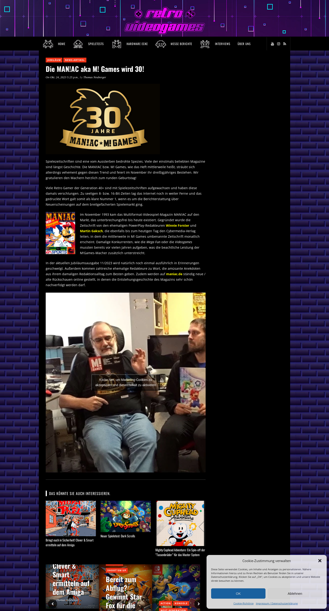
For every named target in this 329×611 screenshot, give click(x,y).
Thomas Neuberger (94, 77)
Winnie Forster (177, 225)
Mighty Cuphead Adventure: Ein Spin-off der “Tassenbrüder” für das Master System (180, 552)
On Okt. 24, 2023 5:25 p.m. (62, 77)
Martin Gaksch (91, 231)
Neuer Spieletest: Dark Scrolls (118, 535)
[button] (320, 560)
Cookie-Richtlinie (243, 603)
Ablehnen (295, 593)
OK (238, 593)
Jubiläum (54, 60)
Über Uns (244, 43)
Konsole (181, 603)
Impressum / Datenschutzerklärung (277, 603)
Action (166, 603)
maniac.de (174, 274)
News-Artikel (75, 60)
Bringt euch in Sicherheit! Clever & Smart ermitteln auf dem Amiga (69, 542)
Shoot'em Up (116, 570)
